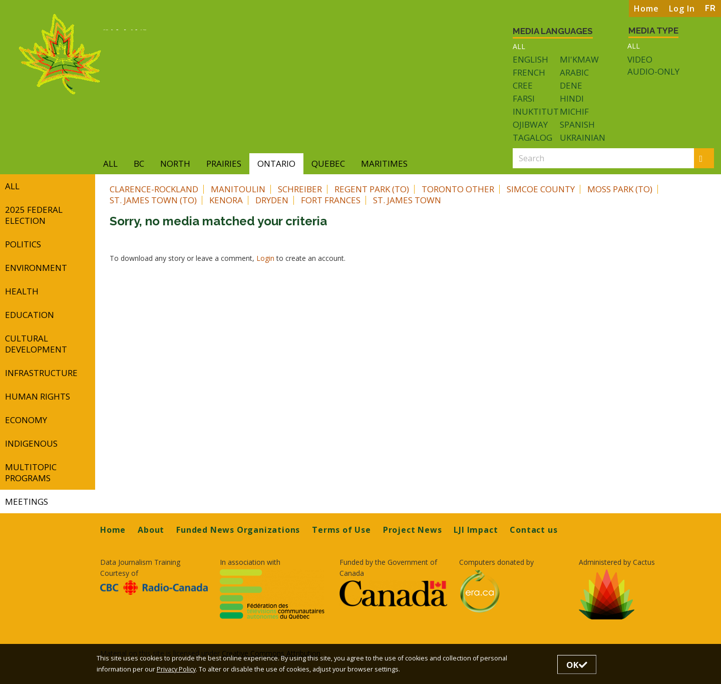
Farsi (524, 98)
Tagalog (532, 137)
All (519, 46)
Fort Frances (330, 200)
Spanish (577, 124)
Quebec (328, 163)
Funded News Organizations (238, 529)
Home (646, 8)
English (530, 59)
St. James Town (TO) (153, 200)
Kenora (226, 200)
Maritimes (384, 163)
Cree (523, 85)
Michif (574, 111)
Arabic (574, 72)
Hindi (572, 98)
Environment (36, 267)
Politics (23, 244)
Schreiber (300, 189)
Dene (571, 85)
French (529, 72)
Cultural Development (36, 343)
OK (576, 664)
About (151, 529)
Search (706, 158)
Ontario (276, 163)
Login (266, 258)
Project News (412, 529)
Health (22, 291)
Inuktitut (536, 111)
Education (29, 314)
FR (710, 8)
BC (139, 163)
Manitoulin (238, 189)
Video (639, 59)
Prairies (223, 163)
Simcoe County (541, 189)
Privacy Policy (176, 669)
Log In (682, 8)
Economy (26, 420)
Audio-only (653, 71)
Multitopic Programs (31, 472)
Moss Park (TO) (619, 189)
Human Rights (37, 396)
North (175, 163)
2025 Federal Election (34, 215)
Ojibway (530, 124)
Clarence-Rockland (154, 189)
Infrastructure (41, 373)
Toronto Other (458, 189)
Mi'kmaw (579, 59)
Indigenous (31, 443)
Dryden (271, 200)
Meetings (26, 501)
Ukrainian (582, 137)
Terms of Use (341, 529)
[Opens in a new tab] (154, 587)
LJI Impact (476, 529)
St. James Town (407, 200)
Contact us (533, 529)
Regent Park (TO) (371, 189)
